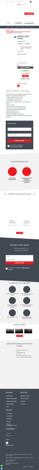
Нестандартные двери (11, 401)
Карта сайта (8, 464)
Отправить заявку (19, 140)
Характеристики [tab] (15, 91)
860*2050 (20, 43)
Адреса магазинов (9, 435)
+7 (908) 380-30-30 (29, 23)
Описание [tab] (8, 91)
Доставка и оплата (25, 396)
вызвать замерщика (25, 67)
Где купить (9, 23)
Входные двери (10, 404)
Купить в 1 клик (25, 78)
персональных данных (16, 146)
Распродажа (9, 396)
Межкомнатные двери (11, 398)
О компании (9, 413)
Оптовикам (9, 418)
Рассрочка (23, 404)
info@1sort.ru (8, 433)
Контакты (8, 421)
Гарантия (23, 401)
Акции (8, 22)
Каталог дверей (29, 13)
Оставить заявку (20, 51)
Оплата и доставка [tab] (25, 91)
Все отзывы (19, 335)
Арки (7, 406)
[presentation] (5, 194)
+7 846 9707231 (10, 429)
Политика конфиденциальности (11, 425)
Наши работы (9, 416)
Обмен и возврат (25, 398)
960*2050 (27, 43)
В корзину (25, 75)
